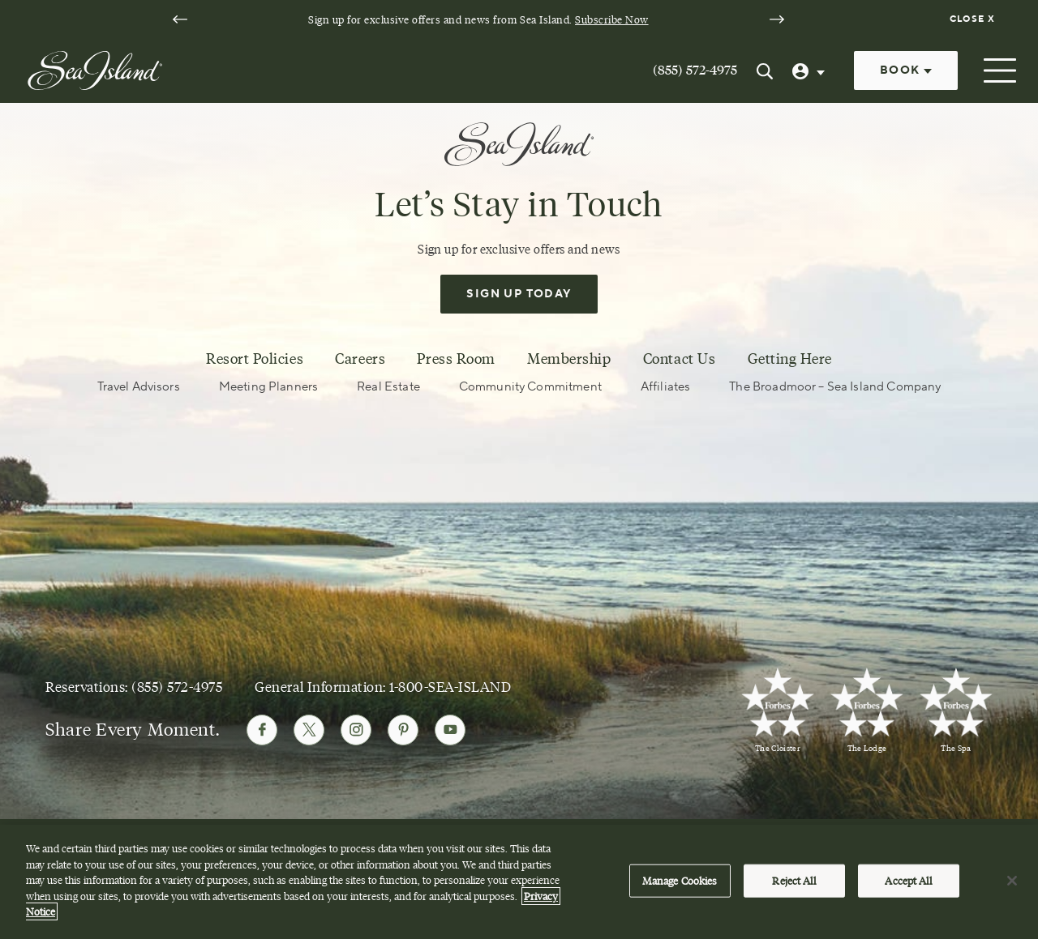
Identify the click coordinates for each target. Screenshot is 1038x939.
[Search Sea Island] (765, 70)
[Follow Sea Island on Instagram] (356, 730)
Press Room (456, 359)
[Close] (1012, 882)
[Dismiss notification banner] (974, 19)
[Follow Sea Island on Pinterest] (403, 730)
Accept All (908, 882)
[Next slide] (776, 19)
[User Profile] (810, 70)
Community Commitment (530, 387)
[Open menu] (998, 70)
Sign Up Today (518, 294)
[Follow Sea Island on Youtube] (450, 730)
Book (906, 70)
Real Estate (388, 387)
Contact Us (679, 359)
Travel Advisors (138, 387)
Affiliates (666, 387)
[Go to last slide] (180, 19)
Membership (569, 359)
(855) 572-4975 (695, 70)
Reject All (793, 882)
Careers (360, 359)
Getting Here (790, 359)
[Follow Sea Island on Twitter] (309, 730)
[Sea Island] (95, 69)
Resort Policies (254, 359)
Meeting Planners (268, 387)
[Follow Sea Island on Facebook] (262, 730)
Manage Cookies (680, 882)
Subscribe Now (612, 19)
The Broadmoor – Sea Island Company (835, 387)
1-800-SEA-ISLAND (450, 686)
